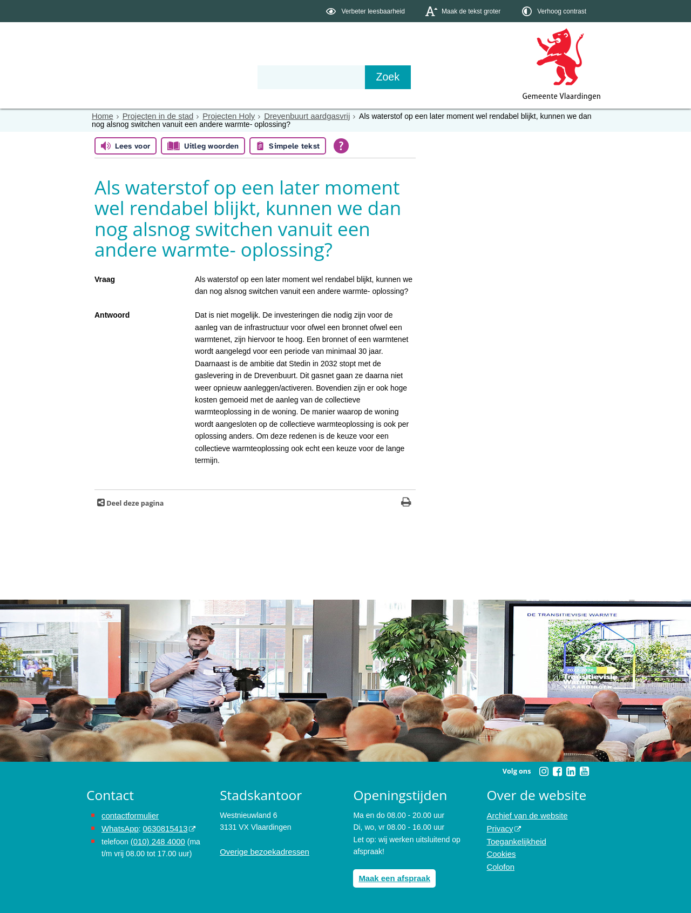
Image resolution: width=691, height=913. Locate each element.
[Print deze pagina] (406, 503)
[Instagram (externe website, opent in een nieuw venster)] (544, 771)
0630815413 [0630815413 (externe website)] (161, 826)
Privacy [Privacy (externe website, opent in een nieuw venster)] (499, 826)
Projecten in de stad (154, 116)
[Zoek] (461, 77)
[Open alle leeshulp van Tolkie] (341, 145)
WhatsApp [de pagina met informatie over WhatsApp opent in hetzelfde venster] (119, 826)
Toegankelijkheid (515, 839)
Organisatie (251, 76)
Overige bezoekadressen (262, 851)
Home (102, 116)
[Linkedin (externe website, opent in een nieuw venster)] (571, 771)
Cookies (500, 851)
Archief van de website (525, 814)
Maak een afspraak (392, 877)
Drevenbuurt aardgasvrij (295, 116)
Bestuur (187, 76)
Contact (316, 76)
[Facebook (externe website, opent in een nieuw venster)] (557, 771)
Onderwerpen (117, 76)
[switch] (366, 11)
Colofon (500, 863)
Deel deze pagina (134, 503)
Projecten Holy (221, 116)
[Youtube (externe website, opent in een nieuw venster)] (584, 771)
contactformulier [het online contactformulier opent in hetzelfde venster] (128, 814)
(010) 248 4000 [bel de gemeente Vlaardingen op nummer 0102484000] (156, 839)
